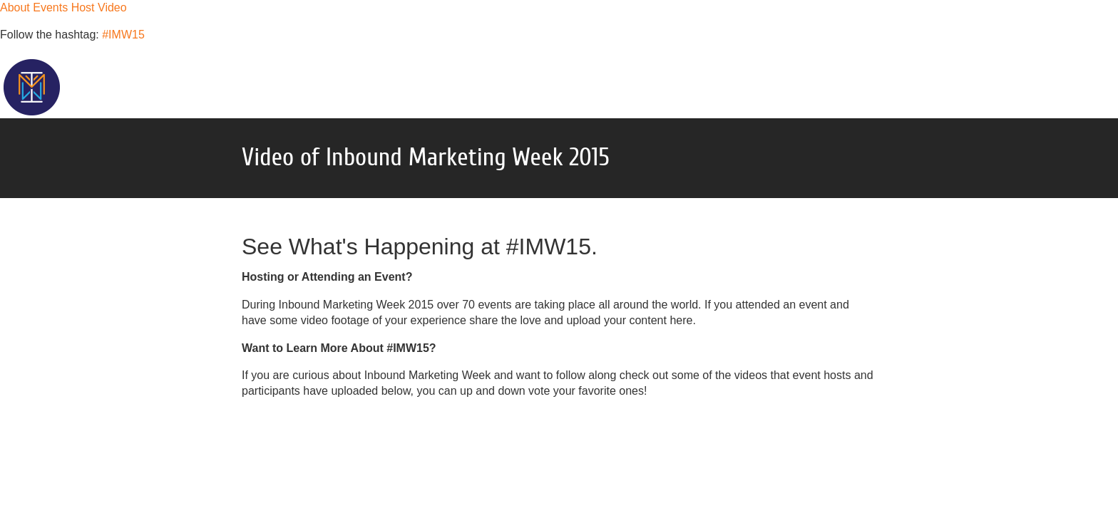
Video (112, 7)
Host (83, 7)
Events (50, 7)
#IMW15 (123, 34)
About (15, 7)
